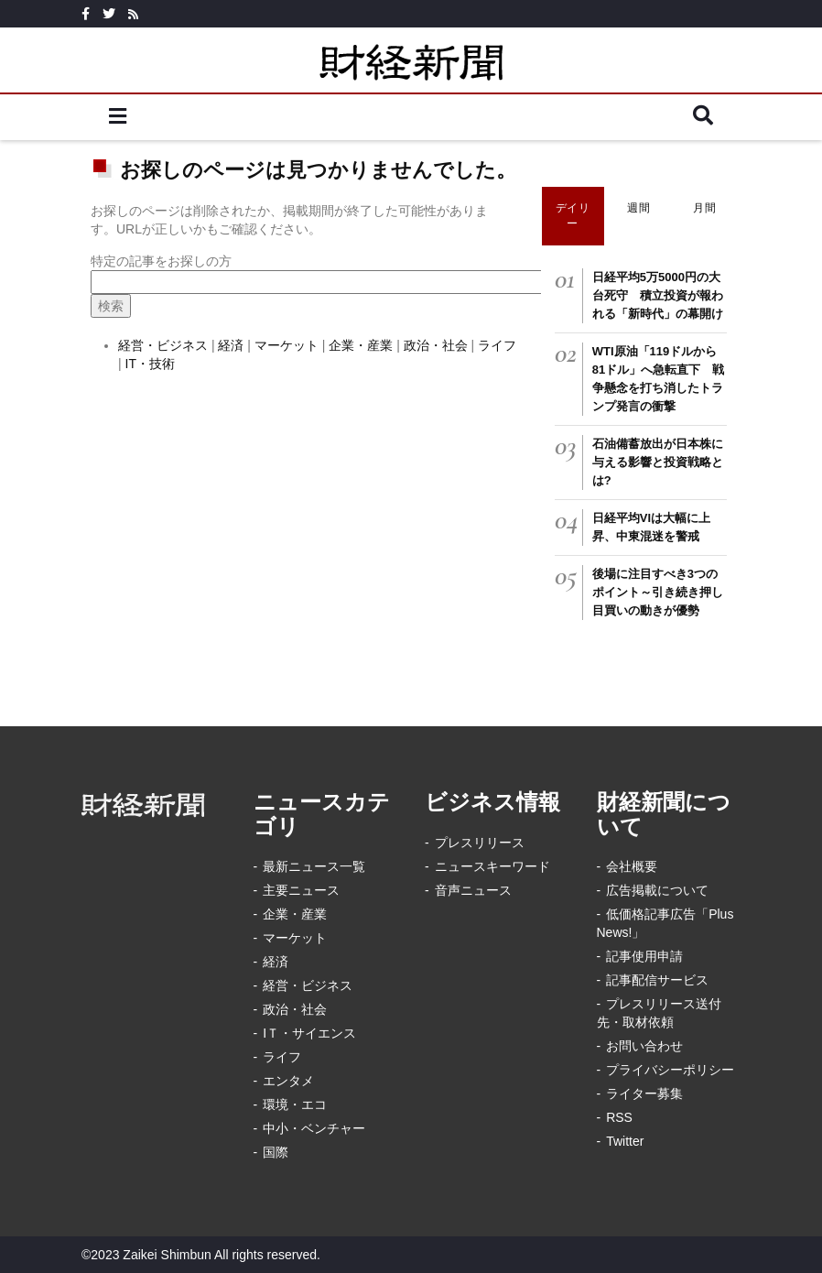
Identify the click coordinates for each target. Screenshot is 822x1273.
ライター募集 (644, 1093)
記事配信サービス (657, 980)
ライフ (497, 345)
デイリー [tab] (573, 215)
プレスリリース (480, 842)
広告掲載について (657, 890)
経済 (230, 345)
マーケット (286, 345)
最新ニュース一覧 (314, 866)
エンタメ (288, 1080)
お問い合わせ (644, 1046)
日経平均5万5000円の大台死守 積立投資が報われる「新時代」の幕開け (657, 295)
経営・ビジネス (163, 345)
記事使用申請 (644, 956)
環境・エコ (295, 1104)
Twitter (625, 1141)
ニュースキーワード (492, 866)
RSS (619, 1117)
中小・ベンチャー (314, 1128)
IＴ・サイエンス (309, 1033)
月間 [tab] (704, 207)
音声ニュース (473, 890)
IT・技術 (150, 363)
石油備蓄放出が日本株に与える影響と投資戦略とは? (657, 462)
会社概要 (631, 866)
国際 (275, 1152)
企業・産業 (361, 345)
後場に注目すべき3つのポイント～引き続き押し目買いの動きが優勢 (657, 592)
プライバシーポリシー (670, 1069)
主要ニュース (301, 890)
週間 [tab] (638, 207)
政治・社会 (437, 345)
